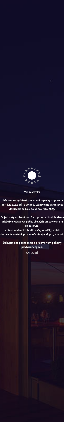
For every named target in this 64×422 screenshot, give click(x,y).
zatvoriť (32, 252)
